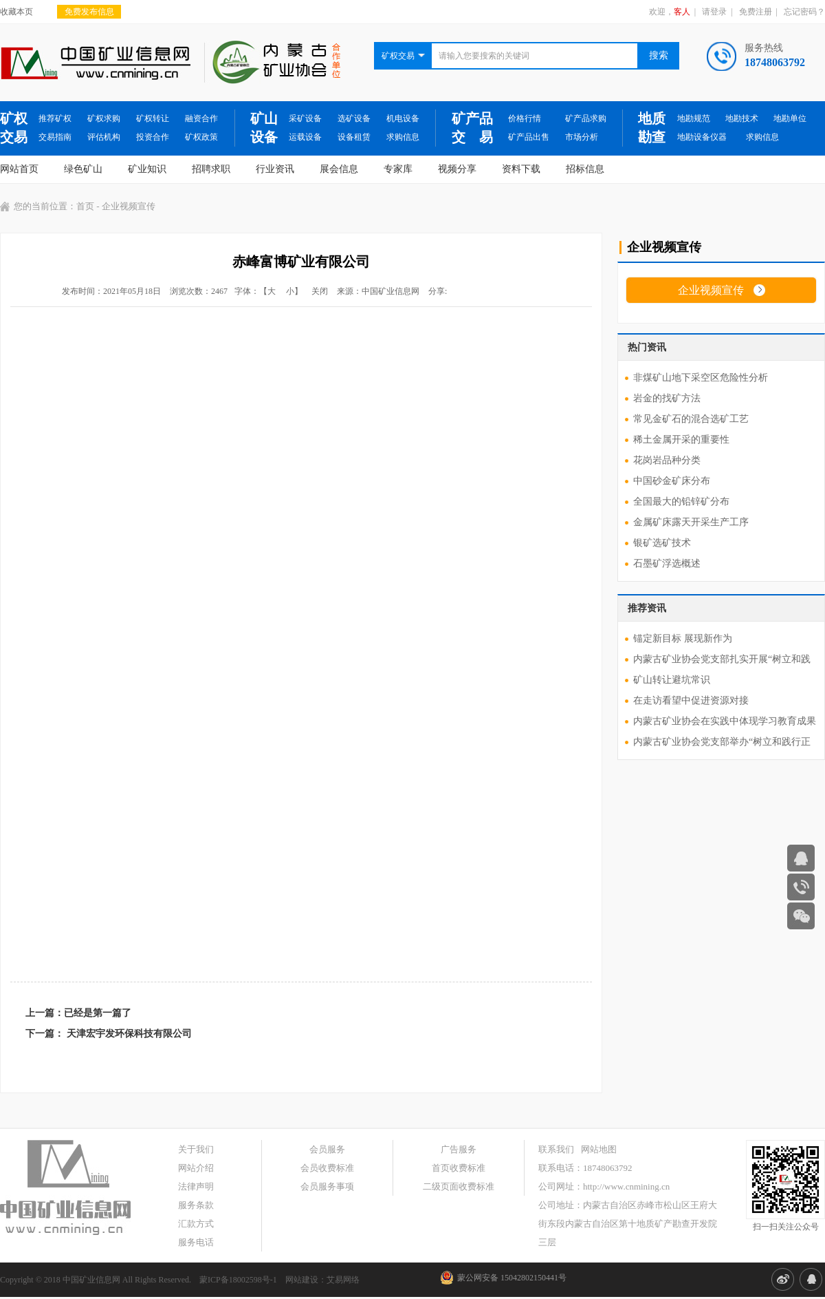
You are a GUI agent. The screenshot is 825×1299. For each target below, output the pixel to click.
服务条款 (196, 1205)
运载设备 (305, 137)
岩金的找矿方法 (667, 398)
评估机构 (103, 137)
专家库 (398, 169)
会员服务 (327, 1149)
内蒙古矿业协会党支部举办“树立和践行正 (722, 742)
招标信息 (585, 169)
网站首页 (19, 169)
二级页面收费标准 (458, 1186)
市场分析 (581, 137)
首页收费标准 (458, 1168)
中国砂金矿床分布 (671, 481)
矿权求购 (103, 118)
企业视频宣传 (711, 290)
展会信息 (339, 169)
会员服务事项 (327, 1186)
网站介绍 (196, 1168)
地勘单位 (789, 118)
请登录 (714, 12)
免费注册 (755, 12)
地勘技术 (741, 118)
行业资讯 (275, 169)
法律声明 (196, 1186)
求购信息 (402, 137)
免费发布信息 (89, 12)
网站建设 (301, 1280)
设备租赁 (354, 137)
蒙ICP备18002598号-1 (238, 1280)
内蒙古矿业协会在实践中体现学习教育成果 (724, 721)
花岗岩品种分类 (667, 460)
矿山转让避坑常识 (671, 680)
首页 (85, 206)
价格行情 (524, 118)
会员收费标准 (327, 1168)
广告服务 (458, 1149)
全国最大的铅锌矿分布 (681, 501)
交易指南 (55, 137)
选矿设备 (354, 118)
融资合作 (201, 118)
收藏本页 (16, 12)
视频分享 (457, 169)
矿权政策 (201, 137)
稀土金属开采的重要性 (681, 439)
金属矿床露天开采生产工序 (691, 522)
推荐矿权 (55, 118)
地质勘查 (652, 128)
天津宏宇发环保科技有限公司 (129, 1033)
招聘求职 (211, 169)
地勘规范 (693, 118)
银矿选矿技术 (662, 543)
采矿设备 (305, 118)
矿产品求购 (585, 118)
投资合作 (152, 137)
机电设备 (402, 118)
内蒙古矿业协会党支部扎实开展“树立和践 (722, 659)
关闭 (319, 291)
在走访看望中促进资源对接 (691, 700)
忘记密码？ (804, 12)
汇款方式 (196, 1223)
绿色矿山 (83, 169)
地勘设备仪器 (702, 137)
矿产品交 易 (472, 128)
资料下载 (521, 169)
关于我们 (196, 1149)
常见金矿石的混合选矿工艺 (691, 419)
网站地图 (599, 1149)
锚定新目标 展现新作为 (682, 638)
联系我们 (556, 1149)
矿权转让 (152, 118)
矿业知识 (147, 169)
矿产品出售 (528, 137)
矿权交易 (14, 128)
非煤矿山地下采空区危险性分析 (700, 377)
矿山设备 (264, 128)
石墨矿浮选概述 (667, 563)
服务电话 (196, 1242)
